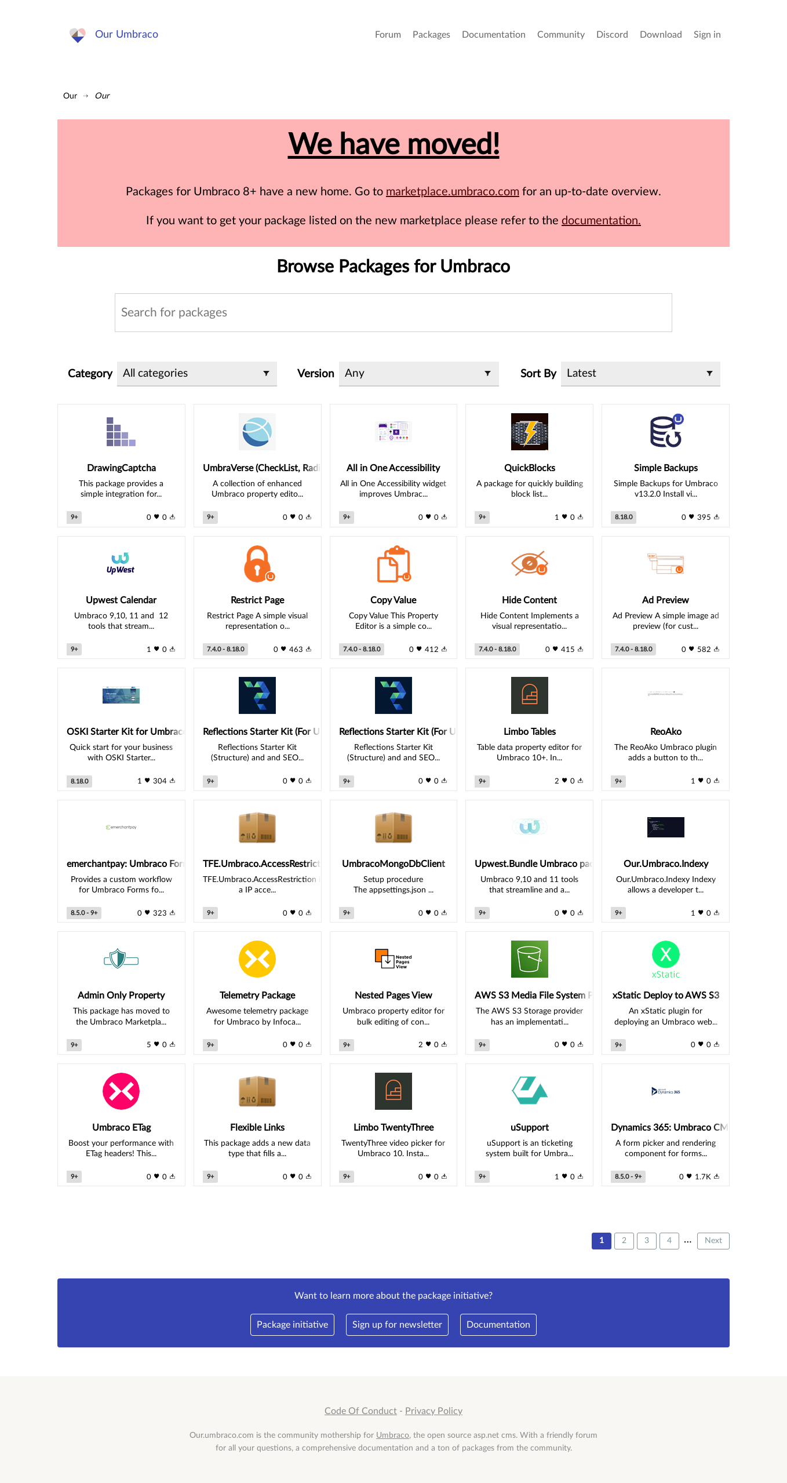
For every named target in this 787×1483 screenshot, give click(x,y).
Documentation (494, 34)
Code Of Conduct (361, 1411)
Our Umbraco (126, 34)
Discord (612, 34)
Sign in (707, 34)
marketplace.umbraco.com (452, 192)
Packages (431, 34)
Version (315, 374)
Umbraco (392, 1435)
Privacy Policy (433, 1411)
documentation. (601, 221)
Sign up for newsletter (397, 1324)
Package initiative (292, 1324)
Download (661, 34)
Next (713, 1240)
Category (90, 374)
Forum (388, 34)
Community (561, 34)
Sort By (538, 374)
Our (70, 96)
